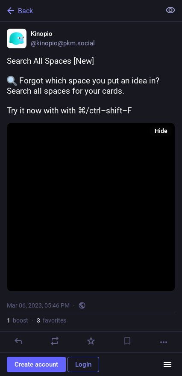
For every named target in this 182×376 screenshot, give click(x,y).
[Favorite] (91, 341)
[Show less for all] (170, 10)
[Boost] (55, 341)
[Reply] (18, 341)
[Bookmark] (127, 341)
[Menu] (167, 364)
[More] (164, 342)
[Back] (79, 10)
